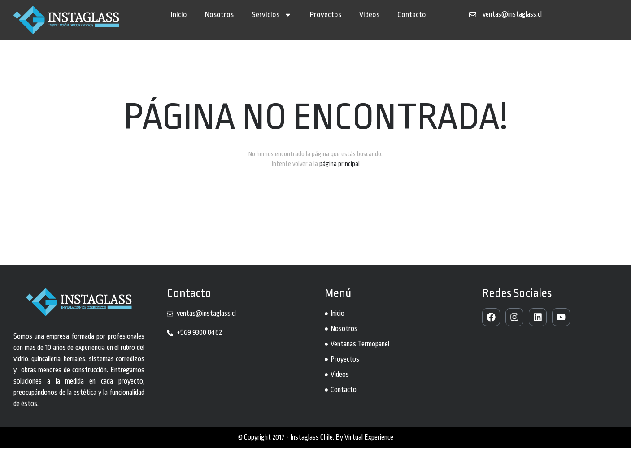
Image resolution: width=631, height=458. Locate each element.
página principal (339, 174)
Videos (369, 14)
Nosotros (219, 14)
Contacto (411, 14)
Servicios (272, 14)
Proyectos (325, 14)
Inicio (179, 14)
